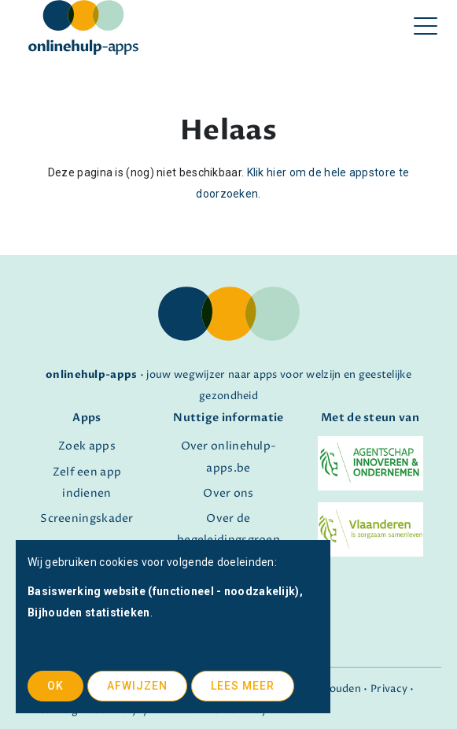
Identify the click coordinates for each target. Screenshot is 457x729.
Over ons (228, 493)
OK (55, 685)
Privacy (388, 689)
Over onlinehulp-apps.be (229, 457)
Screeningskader (87, 519)
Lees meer (243, 685)
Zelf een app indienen (87, 482)
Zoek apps (87, 446)
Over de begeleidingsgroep (228, 529)
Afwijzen (137, 685)
